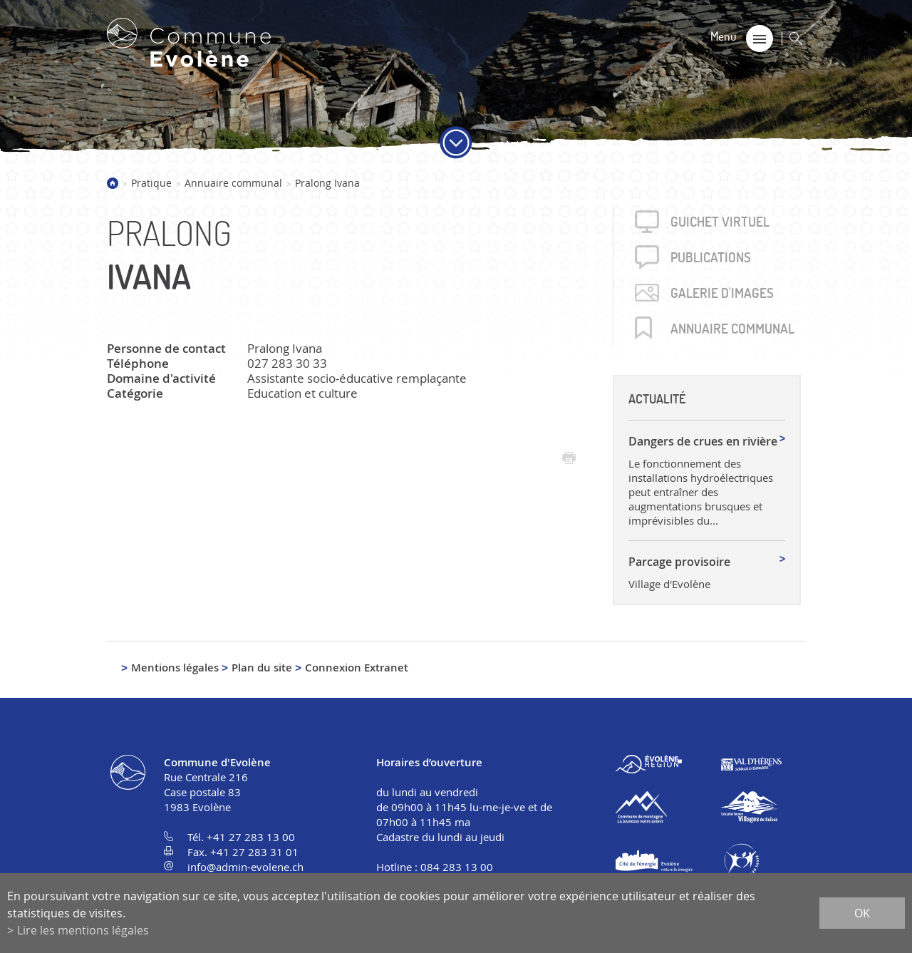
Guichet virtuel (720, 221)
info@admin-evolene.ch (245, 867)
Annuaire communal (233, 183)
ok (862, 913)
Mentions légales (175, 667)
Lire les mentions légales (83, 930)
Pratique (151, 183)
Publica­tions (710, 257)
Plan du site (262, 667)
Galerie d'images (722, 293)
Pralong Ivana (327, 183)
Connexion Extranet (356, 667)
